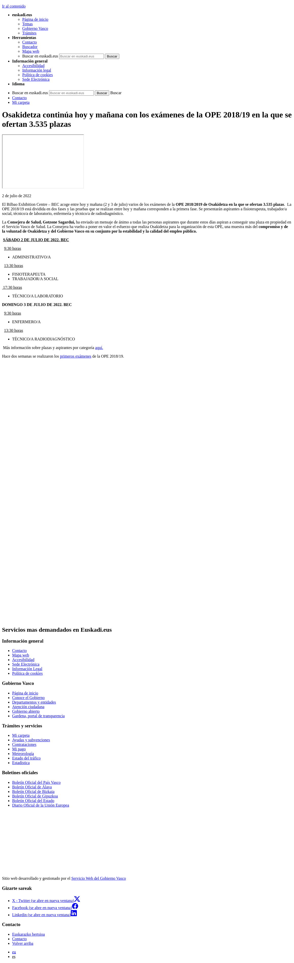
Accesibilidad (33, 66)
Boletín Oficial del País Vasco (36, 782)
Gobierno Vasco (35, 28)
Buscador (29, 47)
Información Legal (27, 669)
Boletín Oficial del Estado (33, 800)
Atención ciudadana (28, 707)
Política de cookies (37, 75)
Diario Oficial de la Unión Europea (40, 805)
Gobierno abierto (26, 711)
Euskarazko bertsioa (28, 934)
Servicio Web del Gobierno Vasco (98, 878)
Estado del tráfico (26, 758)
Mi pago (19, 749)
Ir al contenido (14, 6)
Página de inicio (35, 19)
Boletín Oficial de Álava (32, 787)
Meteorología (23, 753)
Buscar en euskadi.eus (40, 56)
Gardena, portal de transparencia (38, 716)
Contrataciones (24, 744)
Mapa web (30, 51)
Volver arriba (22, 943)
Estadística (21, 763)
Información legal (36, 70)
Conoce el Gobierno (28, 697)
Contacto (29, 42)
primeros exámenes (75, 356)
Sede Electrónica (36, 79)
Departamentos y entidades (34, 702)
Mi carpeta (21, 102)
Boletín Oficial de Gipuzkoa (35, 796)
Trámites (29, 33)
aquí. (99, 347)
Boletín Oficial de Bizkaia (33, 791)
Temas (27, 24)
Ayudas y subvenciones (31, 740)
